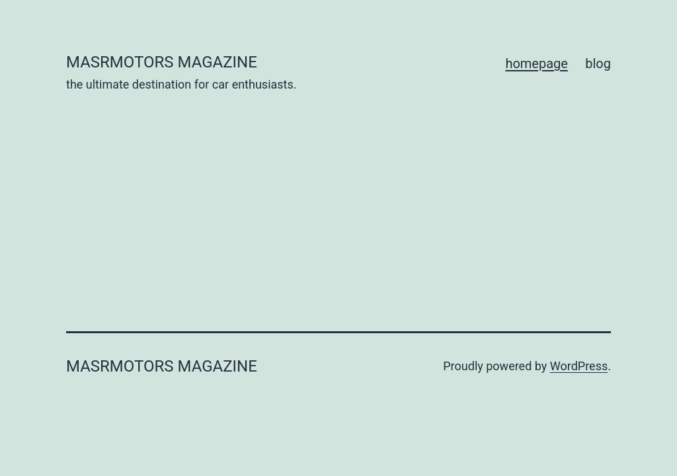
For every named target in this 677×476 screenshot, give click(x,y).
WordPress (579, 366)
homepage (536, 63)
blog (598, 63)
